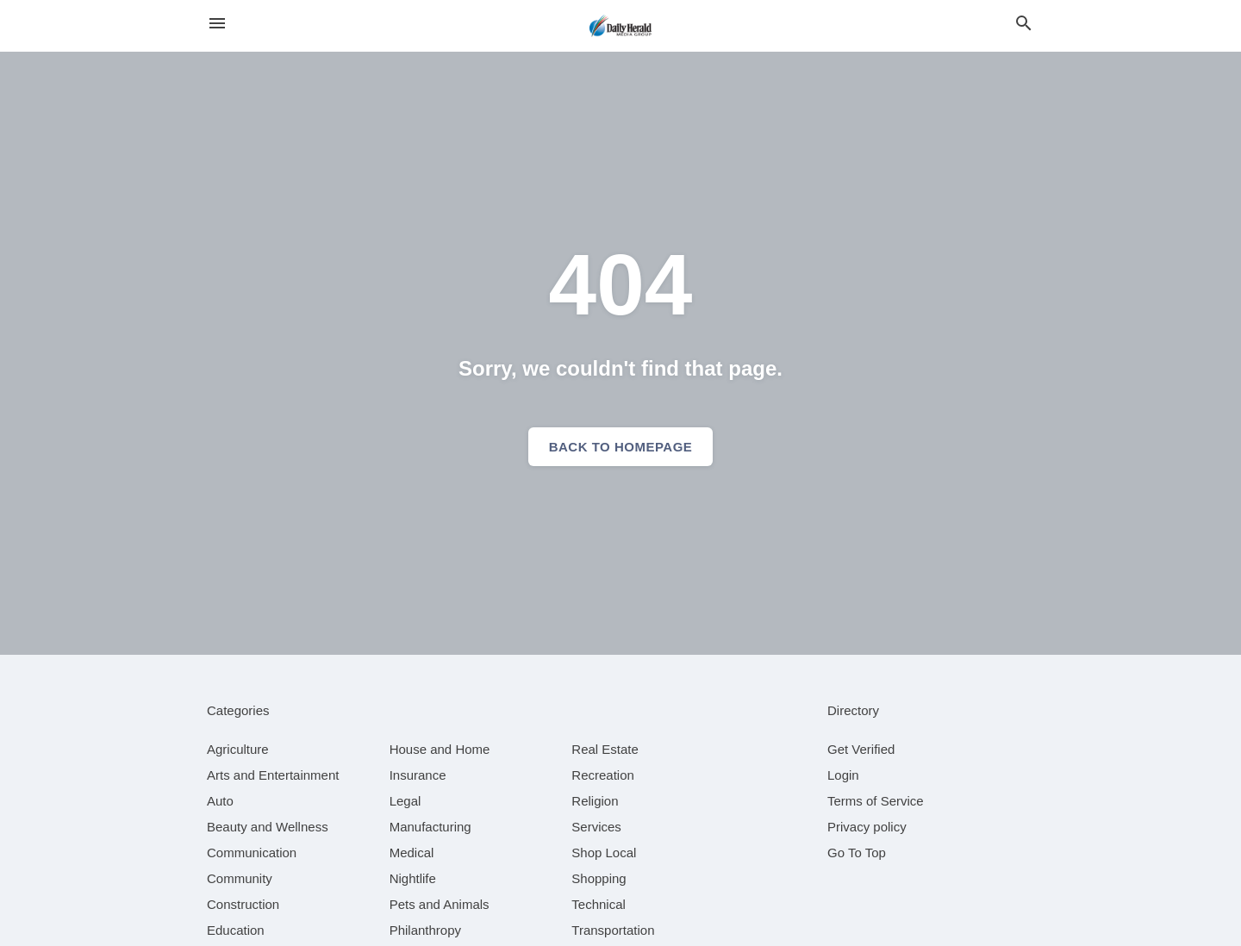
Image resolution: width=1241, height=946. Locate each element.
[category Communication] (251, 852)
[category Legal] (405, 801)
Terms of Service (875, 801)
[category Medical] (412, 852)
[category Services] (596, 826)
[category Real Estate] (605, 749)
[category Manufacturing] (430, 826)
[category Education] (236, 930)
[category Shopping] (598, 878)
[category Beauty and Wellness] (267, 826)
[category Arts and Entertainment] (273, 775)
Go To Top (856, 852)
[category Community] (239, 878)
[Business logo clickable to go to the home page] (620, 26)
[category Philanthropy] (425, 930)
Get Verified (861, 749)
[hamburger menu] (217, 23)
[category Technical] (598, 904)
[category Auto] (220, 801)
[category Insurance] (418, 775)
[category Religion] (594, 801)
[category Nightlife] (413, 878)
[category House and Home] (440, 749)
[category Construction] (243, 904)
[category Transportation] (612, 930)
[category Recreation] (602, 775)
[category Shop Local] (603, 852)
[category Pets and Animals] (440, 904)
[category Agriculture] (238, 749)
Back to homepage (621, 446)
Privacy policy (867, 826)
